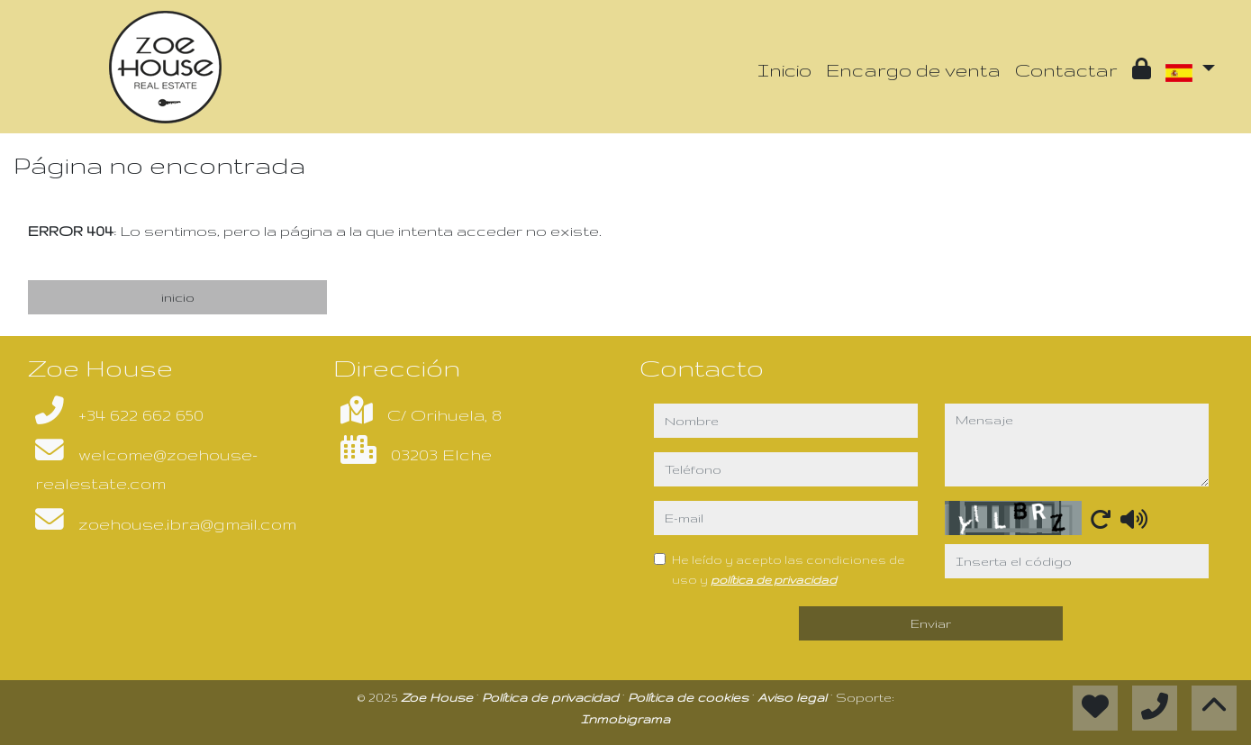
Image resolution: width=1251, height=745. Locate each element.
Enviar (931, 623)
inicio (178, 297)
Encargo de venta (913, 69)
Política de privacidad (552, 697)
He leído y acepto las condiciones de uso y (788, 569)
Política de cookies (690, 697)
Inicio (784, 69)
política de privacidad (774, 579)
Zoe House (438, 697)
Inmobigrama (625, 719)
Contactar (1066, 69)
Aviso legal (793, 697)
